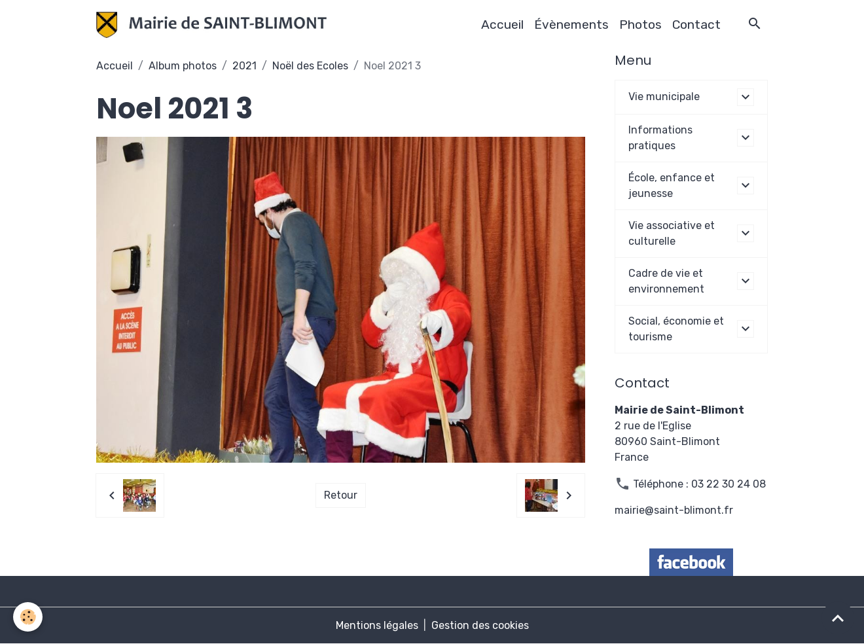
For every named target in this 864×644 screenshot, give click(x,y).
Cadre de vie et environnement (666, 281)
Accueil (502, 24)
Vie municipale (664, 96)
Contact (696, 24)
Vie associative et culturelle (671, 233)
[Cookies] (28, 617)
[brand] (214, 25)
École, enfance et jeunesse (671, 185)
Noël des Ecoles (310, 66)
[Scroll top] (837, 617)
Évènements (571, 24)
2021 (244, 66)
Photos (640, 24)
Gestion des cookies (480, 625)
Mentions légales (377, 625)
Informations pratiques (660, 138)
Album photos (183, 66)
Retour (340, 495)
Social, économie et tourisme (676, 329)
